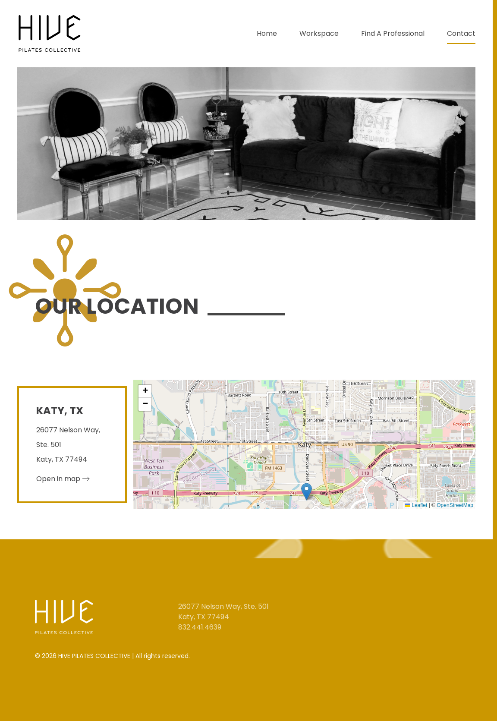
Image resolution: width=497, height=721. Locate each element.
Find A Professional (393, 33)
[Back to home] (51, 34)
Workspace (319, 33)
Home (267, 33)
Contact (461, 33)
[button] (306, 492)
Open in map (58, 479)
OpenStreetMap (455, 505)
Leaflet (416, 505)
